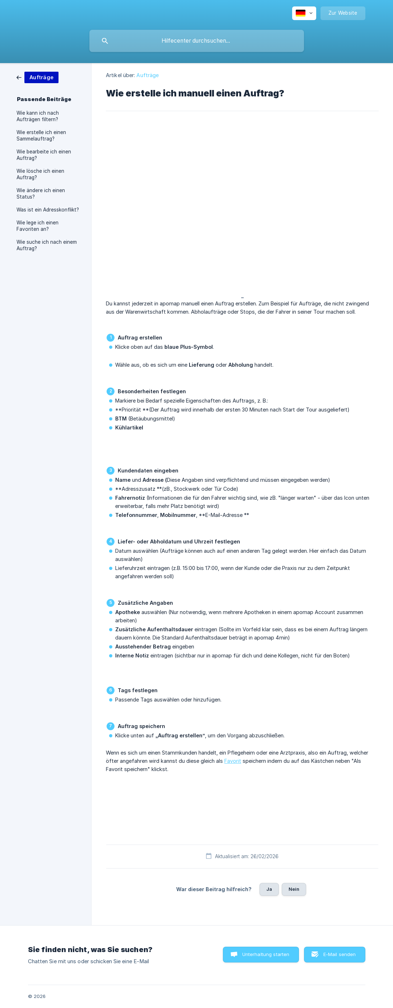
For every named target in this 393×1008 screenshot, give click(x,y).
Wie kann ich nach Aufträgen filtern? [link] (38, 116)
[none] (304, 13)
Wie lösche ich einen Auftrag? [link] (40, 174)
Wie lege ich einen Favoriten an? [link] (38, 226)
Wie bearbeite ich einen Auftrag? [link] (44, 155)
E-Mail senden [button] (339, 954)
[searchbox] (196, 41)
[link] (38, 76)
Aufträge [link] (147, 75)
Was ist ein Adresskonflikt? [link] (48, 210)
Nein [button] (294, 889)
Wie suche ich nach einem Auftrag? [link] (47, 245)
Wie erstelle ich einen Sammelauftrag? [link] (41, 135)
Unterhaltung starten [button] (266, 954)
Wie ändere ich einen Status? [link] (41, 193)
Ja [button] (269, 889)
